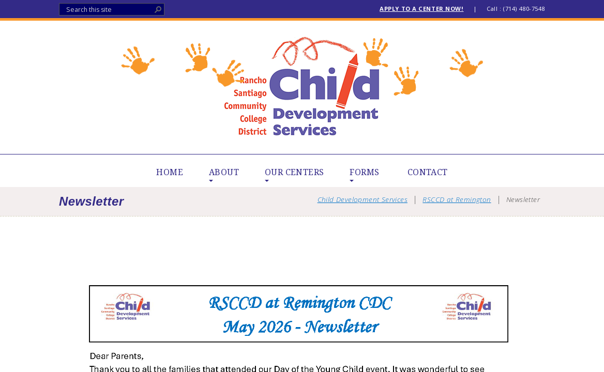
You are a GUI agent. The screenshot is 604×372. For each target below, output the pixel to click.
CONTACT (427, 172)
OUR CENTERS (294, 172)
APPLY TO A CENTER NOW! (421, 8)
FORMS (364, 172)
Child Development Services (302, 87)
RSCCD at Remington (456, 199)
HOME (169, 172)
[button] (158, 9)
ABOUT (224, 172)
